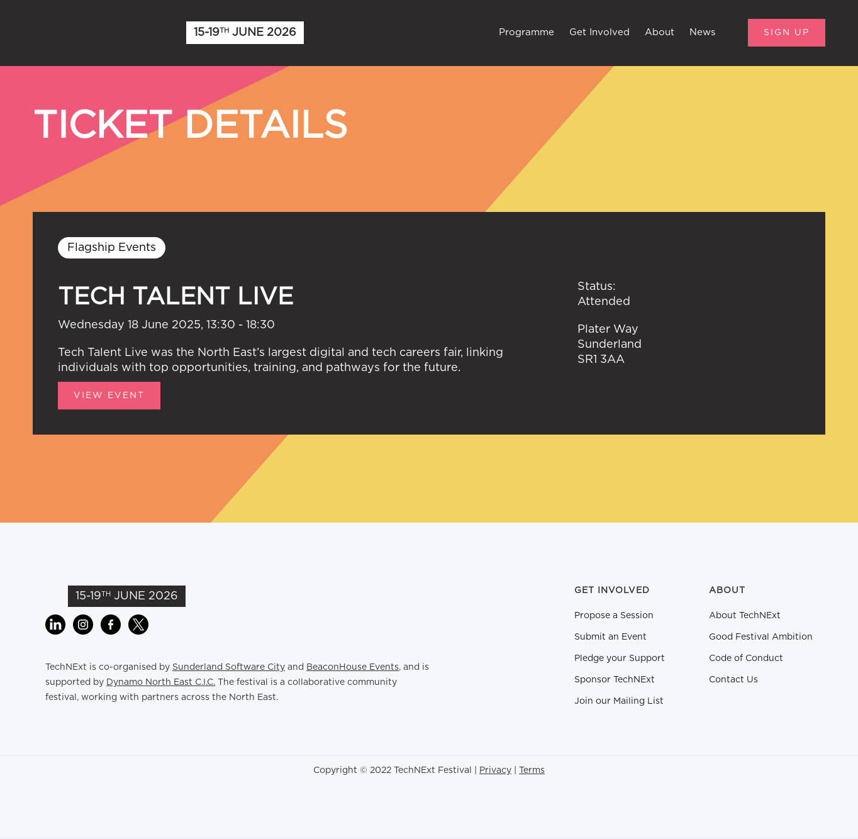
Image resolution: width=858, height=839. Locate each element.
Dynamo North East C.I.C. (160, 682)
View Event (109, 395)
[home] (96, 32)
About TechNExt (745, 615)
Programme (526, 32)
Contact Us (733, 679)
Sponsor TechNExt (614, 679)
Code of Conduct (746, 658)
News (702, 32)
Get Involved (599, 32)
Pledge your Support (619, 658)
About (659, 32)
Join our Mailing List (619, 701)
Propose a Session (614, 615)
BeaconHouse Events (352, 667)
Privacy (495, 770)
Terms (532, 770)
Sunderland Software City (228, 667)
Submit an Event (610, 637)
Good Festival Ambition (761, 637)
